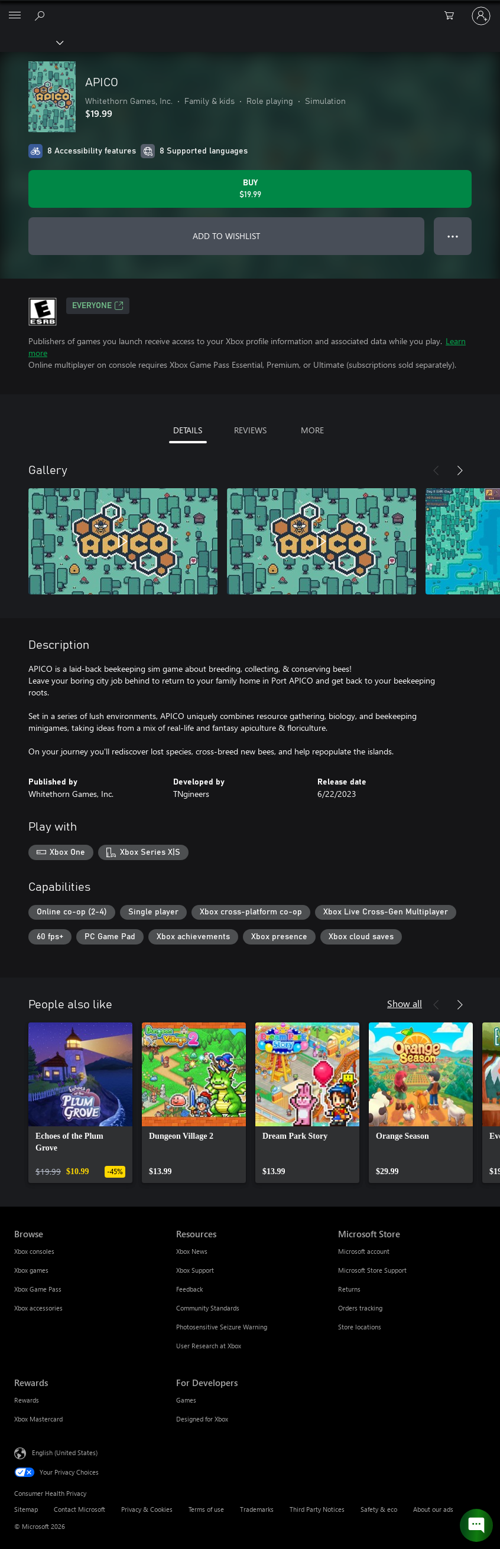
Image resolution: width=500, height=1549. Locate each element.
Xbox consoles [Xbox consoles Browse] (34, 1251)
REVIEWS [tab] (250, 430)
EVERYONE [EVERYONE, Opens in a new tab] (98, 306)
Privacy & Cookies (147, 1509)
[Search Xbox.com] (41, 15)
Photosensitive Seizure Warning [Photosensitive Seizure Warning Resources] (221, 1327)
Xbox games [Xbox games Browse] (31, 1270)
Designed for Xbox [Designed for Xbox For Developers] (202, 1419)
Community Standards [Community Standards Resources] (207, 1308)
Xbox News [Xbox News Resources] (191, 1251)
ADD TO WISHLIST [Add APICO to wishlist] (226, 235)
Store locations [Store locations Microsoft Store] (359, 1327)
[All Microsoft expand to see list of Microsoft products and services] (15, 16)
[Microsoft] (249, 9)
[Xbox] (31, 42)
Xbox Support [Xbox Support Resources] (195, 1270)
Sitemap (26, 1509)
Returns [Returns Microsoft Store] (349, 1289)
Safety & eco (379, 1509)
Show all (404, 1003)
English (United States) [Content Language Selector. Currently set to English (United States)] (65, 1452)
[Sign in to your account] (481, 16)
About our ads (433, 1509)
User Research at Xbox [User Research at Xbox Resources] (208, 1345)
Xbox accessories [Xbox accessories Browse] (38, 1308)
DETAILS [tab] (187, 430)
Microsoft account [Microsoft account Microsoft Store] (363, 1251)
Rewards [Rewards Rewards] (26, 1400)
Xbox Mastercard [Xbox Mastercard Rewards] (38, 1419)
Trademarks (257, 1509)
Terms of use (206, 1509)
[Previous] (436, 470)
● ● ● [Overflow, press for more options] (453, 236)
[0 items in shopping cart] (453, 16)
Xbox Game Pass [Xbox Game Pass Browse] (37, 1289)
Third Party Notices (317, 1509)
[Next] (460, 470)
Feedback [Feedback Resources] (189, 1289)
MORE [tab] (312, 430)
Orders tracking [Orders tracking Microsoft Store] (360, 1308)
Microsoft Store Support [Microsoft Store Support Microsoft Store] (372, 1270)
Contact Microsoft (79, 1509)
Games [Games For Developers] (186, 1400)
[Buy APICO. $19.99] (250, 189)
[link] (80, 1102)
